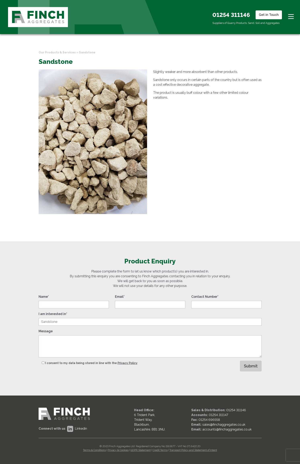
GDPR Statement (140, 450)
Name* (44, 297)
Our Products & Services (57, 52)
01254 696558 (209, 420)
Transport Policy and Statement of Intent (193, 450)
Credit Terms (160, 450)
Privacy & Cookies (118, 450)
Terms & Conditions (94, 450)
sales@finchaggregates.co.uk (223, 424)
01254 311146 (231, 15)
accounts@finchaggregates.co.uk (227, 429)
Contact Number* (204, 297)
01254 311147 (218, 415)
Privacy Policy (127, 363)
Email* (120, 297)
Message (46, 331)
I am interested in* (53, 314)
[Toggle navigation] (291, 16)
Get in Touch (269, 15)
